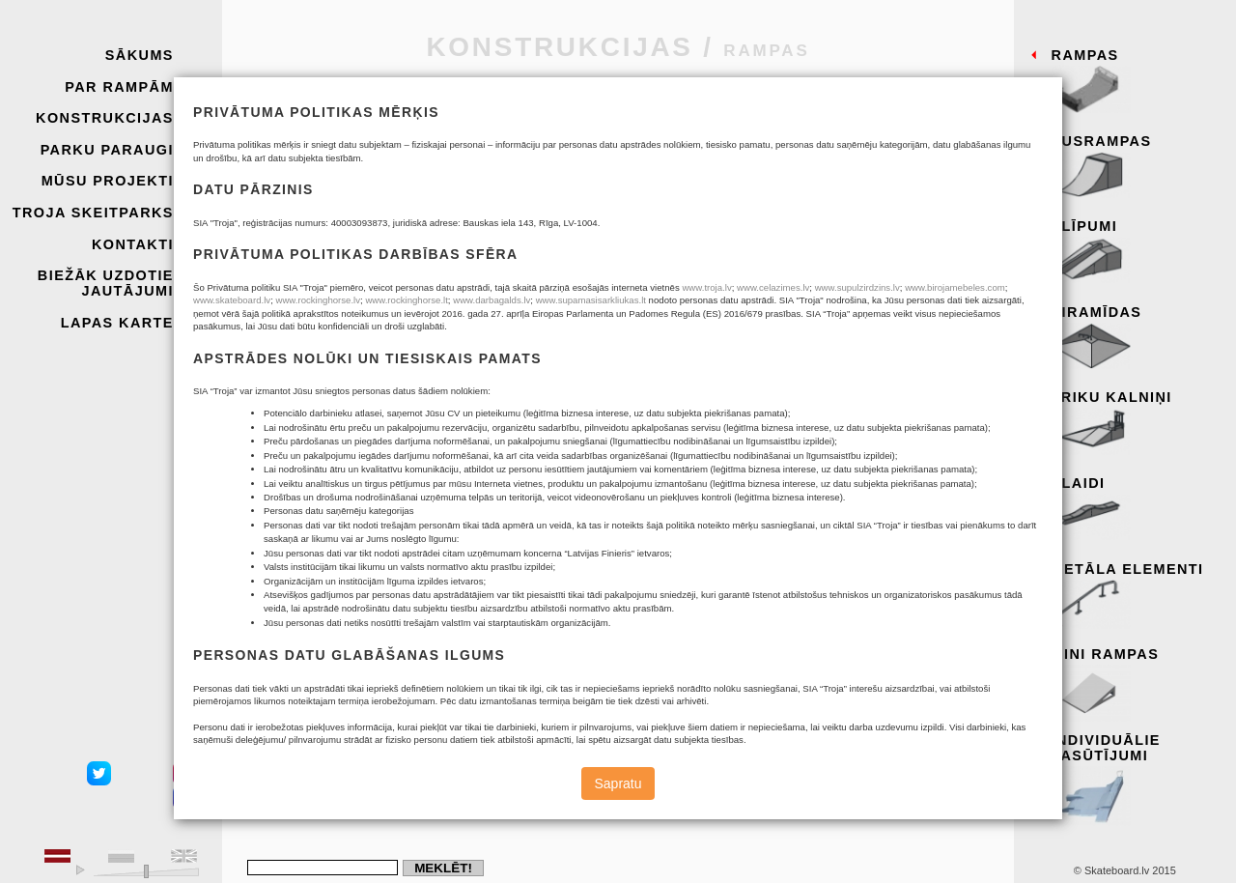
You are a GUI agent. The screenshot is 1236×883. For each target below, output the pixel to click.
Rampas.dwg (732, 497)
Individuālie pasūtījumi (1137, 774)
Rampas (1137, 82)
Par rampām (119, 87)
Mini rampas (1137, 681)
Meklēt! (443, 868)
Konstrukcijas (105, 118)
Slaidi (1137, 510)
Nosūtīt (389, 587)
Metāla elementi (1137, 596)
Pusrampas (1137, 168)
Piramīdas (1137, 339)
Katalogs (659, 497)
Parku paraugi (107, 149)
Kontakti (133, 244)
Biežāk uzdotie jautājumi (106, 283)
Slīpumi (1137, 253)
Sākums (139, 55)
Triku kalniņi (1137, 424)
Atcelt (308, 587)
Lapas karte (117, 322)
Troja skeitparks (93, 212)
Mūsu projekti (108, 180)
